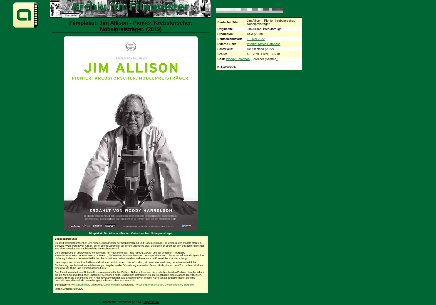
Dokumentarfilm (173, 284)
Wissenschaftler (80, 284)
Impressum (151, 302)
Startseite (71, 15)
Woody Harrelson (238, 59)
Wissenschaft (155, 284)
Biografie (189, 284)
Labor (106, 284)
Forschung (141, 284)
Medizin (115, 284)
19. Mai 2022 (256, 39)
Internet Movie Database (263, 44)
